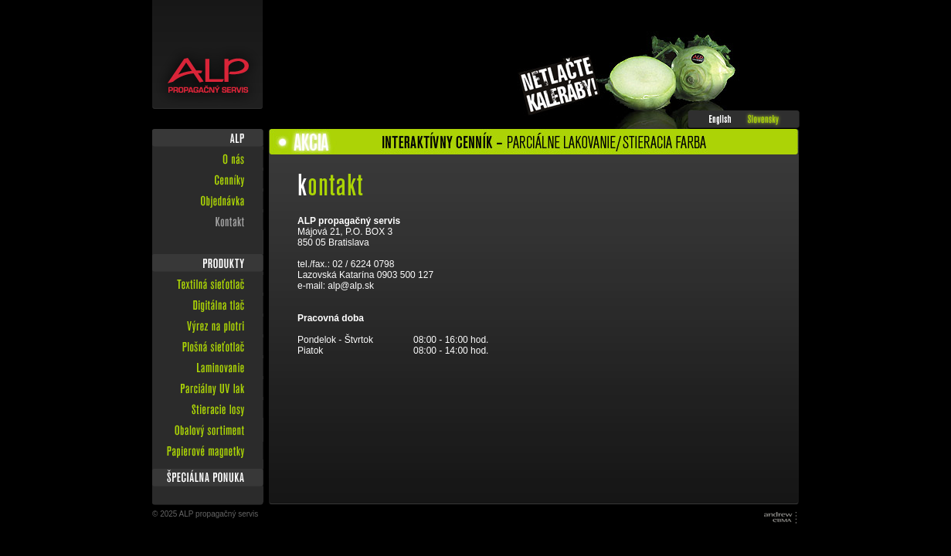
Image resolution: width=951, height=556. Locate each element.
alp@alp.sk (351, 285)
